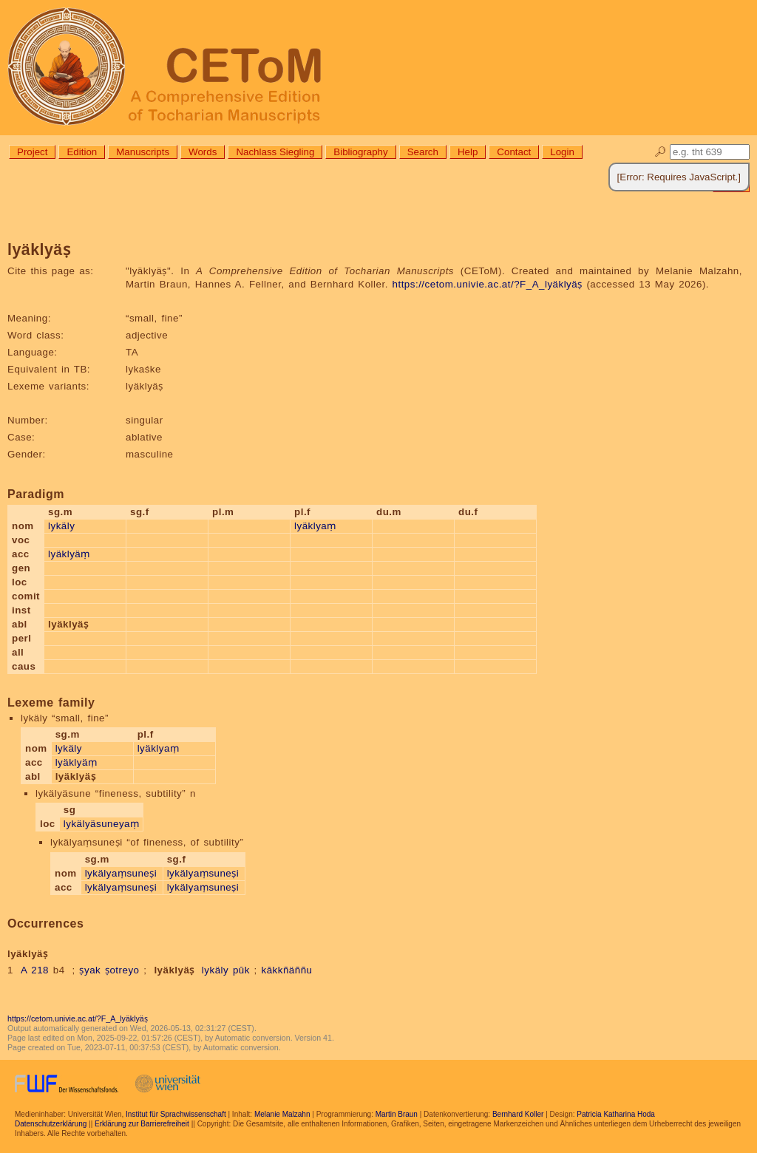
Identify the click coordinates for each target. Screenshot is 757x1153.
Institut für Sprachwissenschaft (176, 1114)
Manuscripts (142, 151)
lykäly (61, 525)
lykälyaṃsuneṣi (121, 873)
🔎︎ (660, 151)
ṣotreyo (122, 970)
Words (203, 151)
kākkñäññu (286, 970)
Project (32, 151)
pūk (241, 970)
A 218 (35, 970)
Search (422, 151)
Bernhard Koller (517, 1114)
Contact (514, 151)
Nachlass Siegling (275, 151)
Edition (82, 151)
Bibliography (360, 151)
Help (468, 151)
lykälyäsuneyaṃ (102, 823)
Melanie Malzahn (282, 1114)
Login (562, 151)
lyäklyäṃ (69, 554)
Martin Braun (397, 1114)
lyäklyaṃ (315, 525)
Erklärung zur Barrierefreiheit (142, 1124)
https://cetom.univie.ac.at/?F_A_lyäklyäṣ (488, 284)
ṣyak (90, 970)
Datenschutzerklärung (50, 1124)
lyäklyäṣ (174, 970)
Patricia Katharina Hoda (616, 1114)
